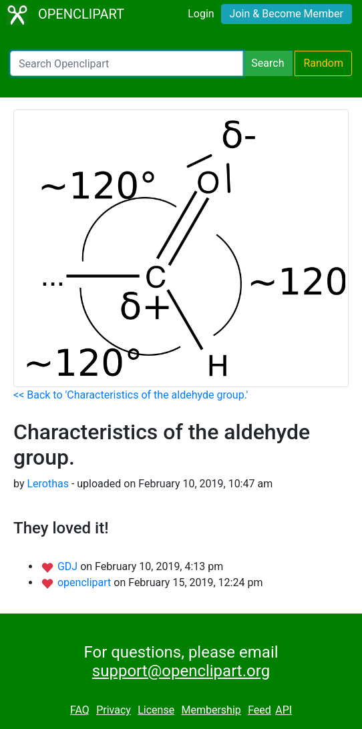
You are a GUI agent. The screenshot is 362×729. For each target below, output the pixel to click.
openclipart (85, 582)
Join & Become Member (286, 13)
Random (323, 63)
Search (267, 63)
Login (201, 13)
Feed (259, 710)
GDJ (68, 566)
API (283, 710)
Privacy (113, 710)
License (156, 710)
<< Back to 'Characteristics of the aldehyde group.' (130, 395)
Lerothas (48, 483)
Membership (210, 710)
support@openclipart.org (181, 671)
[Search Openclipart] (126, 63)
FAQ (79, 710)
